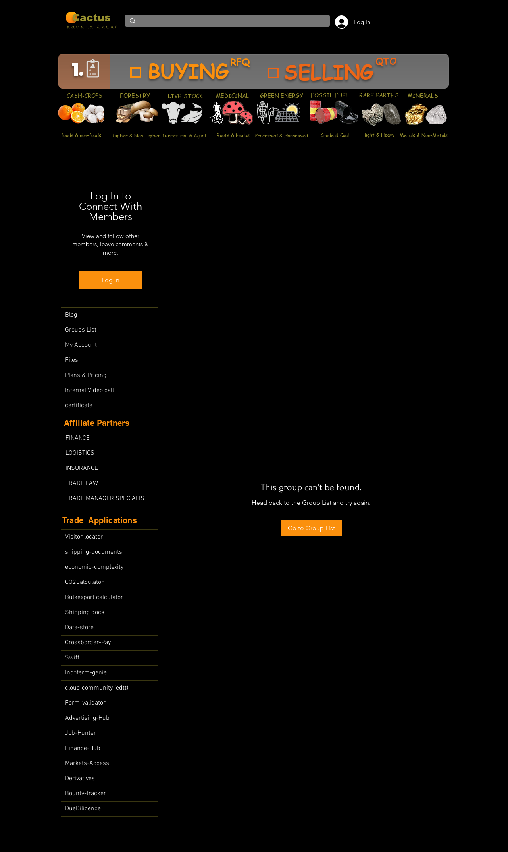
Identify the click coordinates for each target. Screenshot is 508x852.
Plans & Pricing (85, 375)
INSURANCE (81, 468)
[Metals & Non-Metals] (423, 135)
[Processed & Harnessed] (281, 135)
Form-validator (85, 703)
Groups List (80, 330)
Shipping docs (84, 612)
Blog (71, 315)
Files (71, 360)
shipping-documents (93, 552)
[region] (253, 71)
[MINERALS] (422, 95)
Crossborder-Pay (88, 643)
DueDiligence (83, 809)
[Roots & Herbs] (233, 135)
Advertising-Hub (87, 718)
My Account (81, 345)
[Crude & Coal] (335, 135)
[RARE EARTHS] (379, 95)
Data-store (79, 628)
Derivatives (80, 778)
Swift (72, 658)
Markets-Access (87, 763)
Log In (110, 280)
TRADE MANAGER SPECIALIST (106, 498)
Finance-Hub (82, 748)
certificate (78, 406)
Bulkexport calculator (94, 597)
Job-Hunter (80, 733)
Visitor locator (84, 537)
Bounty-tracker (85, 794)
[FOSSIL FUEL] (329, 95)
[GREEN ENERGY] (281, 95)
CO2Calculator (84, 582)
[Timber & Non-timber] (136, 135)
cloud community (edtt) (96, 688)
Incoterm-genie (86, 673)
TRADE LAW (81, 483)
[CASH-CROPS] (84, 95)
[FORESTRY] (134, 95)
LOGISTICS (79, 453)
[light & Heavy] (379, 134)
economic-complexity (94, 567)
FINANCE (77, 438)
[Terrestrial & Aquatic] (186, 135)
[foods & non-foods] (81, 135)
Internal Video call (89, 390)
